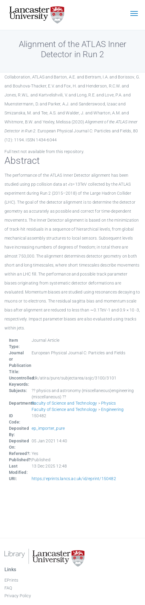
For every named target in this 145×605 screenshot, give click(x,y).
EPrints (11, 580)
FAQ (8, 588)
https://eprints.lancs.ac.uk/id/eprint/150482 (74, 478)
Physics (108, 403)
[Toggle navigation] (134, 14)
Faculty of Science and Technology (64, 403)
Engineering (112, 409)
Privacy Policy (17, 595)
